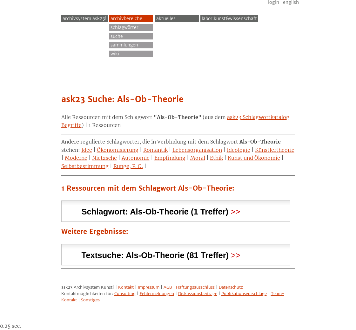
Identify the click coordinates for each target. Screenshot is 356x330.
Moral (197, 158)
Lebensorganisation (197, 150)
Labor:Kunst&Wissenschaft (229, 18)
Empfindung (169, 158)
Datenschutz (231, 287)
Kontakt (126, 287)
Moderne (76, 158)
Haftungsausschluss (196, 287)
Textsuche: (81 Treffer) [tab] (155, 254)
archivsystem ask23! (84, 18)
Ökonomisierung (117, 150)
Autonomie (136, 158)
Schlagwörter (124, 27)
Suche (117, 36)
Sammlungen (124, 45)
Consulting (125, 293)
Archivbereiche (126, 18)
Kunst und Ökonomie (254, 158)
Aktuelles (166, 18)
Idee (86, 150)
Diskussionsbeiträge (197, 293)
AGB (168, 287)
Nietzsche (104, 158)
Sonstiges (90, 300)
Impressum (148, 287)
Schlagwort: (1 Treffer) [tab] (155, 210)
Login (273, 2)
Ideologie (238, 150)
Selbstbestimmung (85, 166)
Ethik (216, 158)
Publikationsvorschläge (244, 293)
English (291, 2)
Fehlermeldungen (157, 293)
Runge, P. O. (128, 166)
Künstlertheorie (274, 150)
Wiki (115, 54)
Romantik (155, 150)
